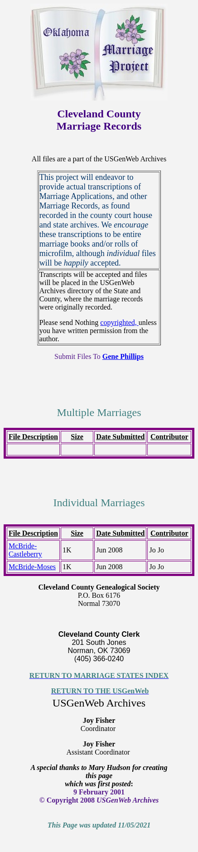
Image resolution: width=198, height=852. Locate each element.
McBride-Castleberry (25, 550)
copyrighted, (119, 322)
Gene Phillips (123, 356)
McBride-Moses (32, 567)
